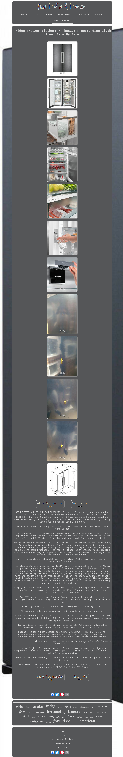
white (20, 706)
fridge (51, 706)
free (22, 712)
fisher (86, 717)
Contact (62, 735)
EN (59, 747)
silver (42, 716)
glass (91, 717)
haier (104, 713)
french (67, 706)
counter (48, 722)
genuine (87, 712)
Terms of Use (62, 743)
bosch (28, 707)
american (87, 721)
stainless (38, 706)
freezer (74, 711)
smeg (51, 716)
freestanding (56, 712)
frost (57, 721)
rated (79, 717)
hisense (99, 717)
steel (26, 716)
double (33, 717)
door (66, 721)
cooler (97, 713)
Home (62, 731)
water (75, 722)
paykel (58, 717)
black (71, 716)
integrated (84, 707)
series (75, 707)
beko (92, 707)
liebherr (29, 713)
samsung (102, 706)
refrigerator (37, 721)
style (60, 707)
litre (63, 717)
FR (65, 747)
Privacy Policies (62, 739)
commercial (39, 712)
